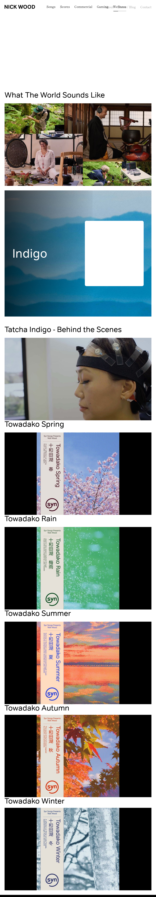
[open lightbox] (78, 136)
